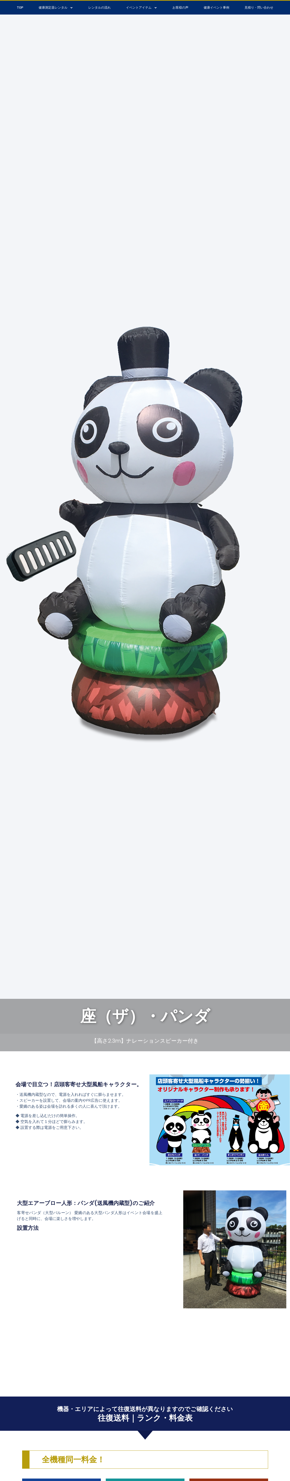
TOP (20, 7)
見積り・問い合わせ (258, 7)
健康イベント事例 (216, 7)
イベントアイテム (141, 8)
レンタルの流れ (99, 7)
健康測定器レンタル (56, 8)
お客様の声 (180, 7)
